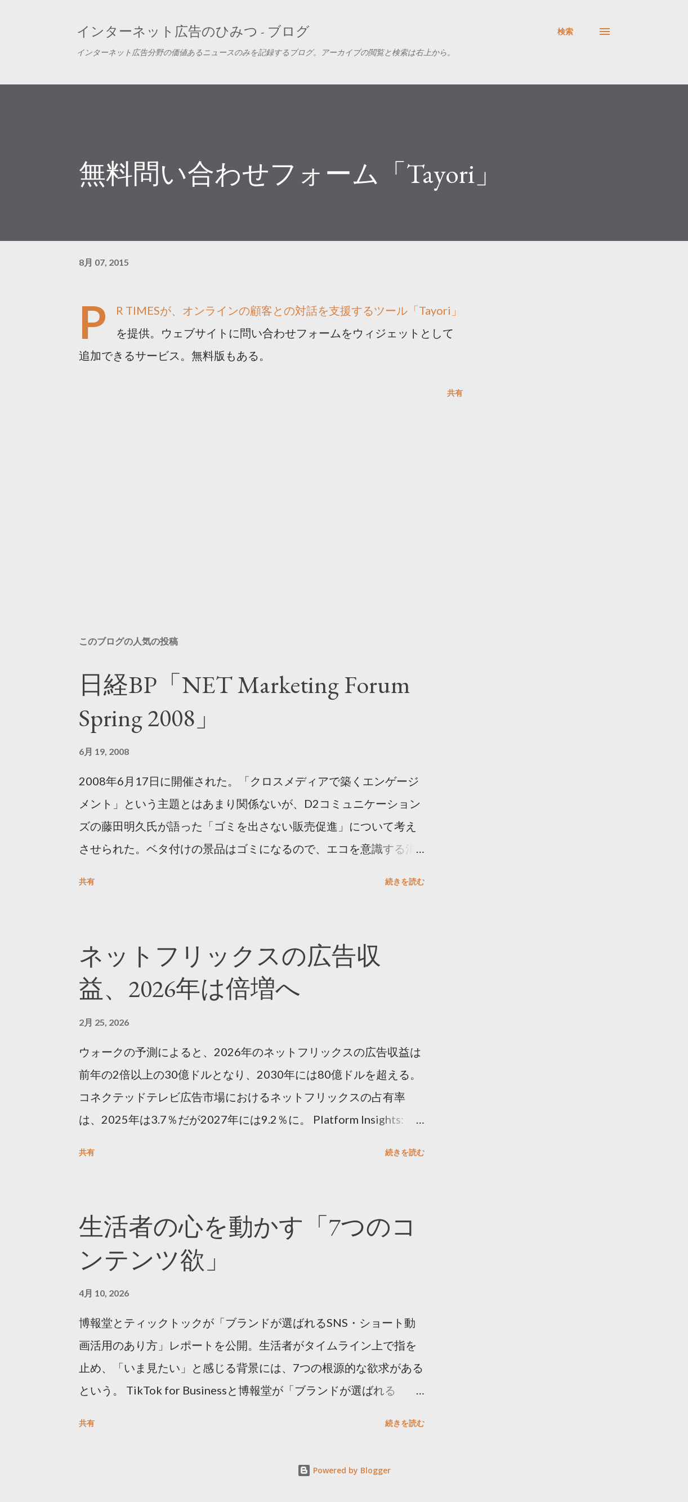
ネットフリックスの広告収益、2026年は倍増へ (230, 972)
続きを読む (405, 881)
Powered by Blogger (344, 1470)
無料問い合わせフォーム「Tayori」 (290, 173)
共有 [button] (455, 392)
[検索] (565, 31)
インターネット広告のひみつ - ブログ (193, 31)
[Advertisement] (269, 495)
